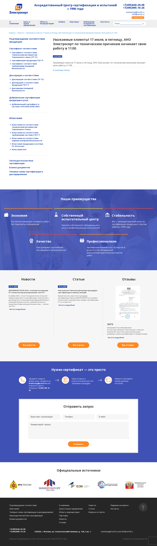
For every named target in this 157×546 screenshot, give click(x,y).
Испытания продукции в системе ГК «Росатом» (27, 145)
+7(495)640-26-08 (133, 5)
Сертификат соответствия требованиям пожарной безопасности (24, 66)
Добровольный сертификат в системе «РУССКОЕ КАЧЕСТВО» (26, 105)
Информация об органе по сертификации (90, 23)
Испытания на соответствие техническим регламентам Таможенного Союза (25, 127)
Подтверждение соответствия (23, 505)
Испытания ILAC (19, 149)
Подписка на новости (119, 505)
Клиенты (63, 519)
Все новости (29, 345)
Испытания (15, 118)
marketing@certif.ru (135, 12)
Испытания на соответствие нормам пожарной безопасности (27, 139)
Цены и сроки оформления (29, 23)
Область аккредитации (47, 23)
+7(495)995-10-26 (133, 7)
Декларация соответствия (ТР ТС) (28, 79)
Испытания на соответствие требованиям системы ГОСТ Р (26, 133)
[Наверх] (143, 507)
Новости (92, 505)
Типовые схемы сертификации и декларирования (26, 173)
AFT (146, 539)
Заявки (61, 22)
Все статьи (78, 345)
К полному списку (61, 70)
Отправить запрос (138, 17)
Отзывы (62, 522)
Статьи (92, 508)
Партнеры (74, 22)
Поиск (117, 24)
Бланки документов (19, 167)
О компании (14, 23)
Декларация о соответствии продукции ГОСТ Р (25, 83)
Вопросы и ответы (97, 512)
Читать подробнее (17, 309)
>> (143, 24)
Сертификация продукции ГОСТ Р (27, 60)
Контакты (105, 22)
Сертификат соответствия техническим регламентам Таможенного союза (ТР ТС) (24, 54)
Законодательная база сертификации (21, 162)
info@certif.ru (138, 14)
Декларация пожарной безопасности (22, 89)
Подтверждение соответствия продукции (27, 40)
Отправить (78, 444)
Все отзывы (128, 345)
